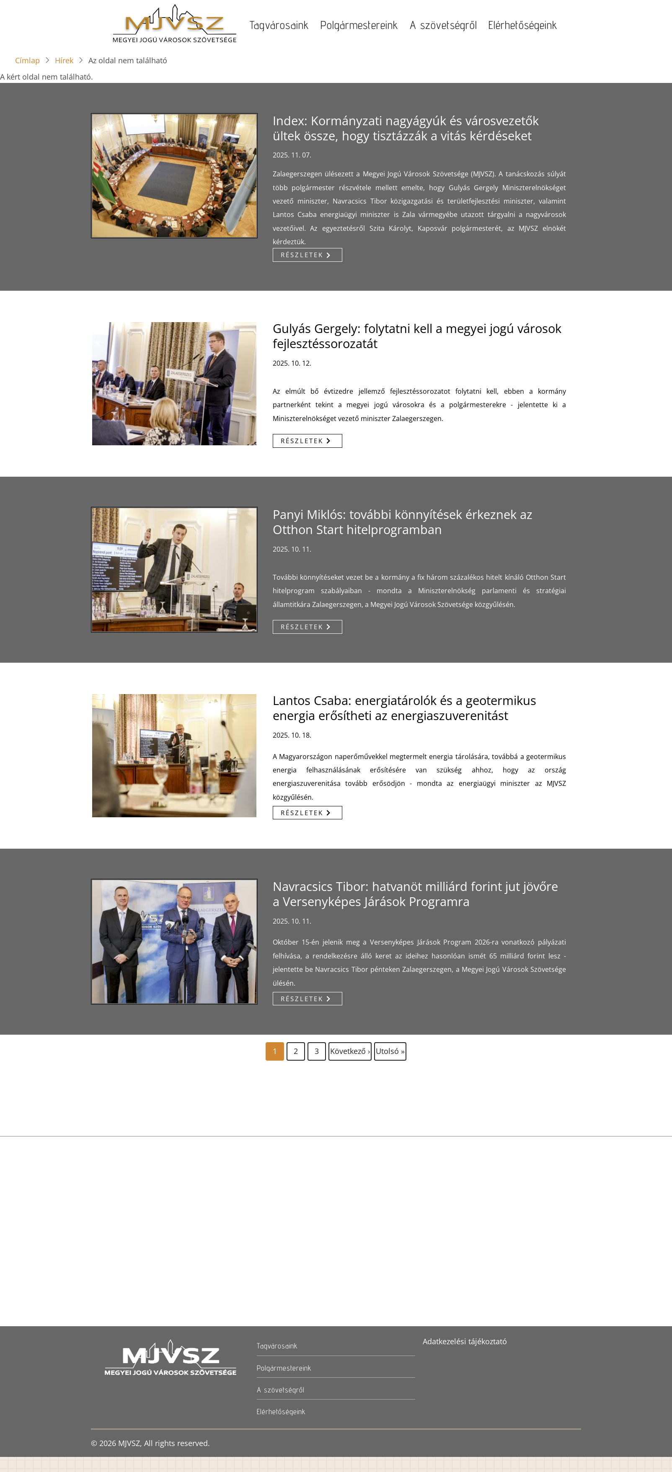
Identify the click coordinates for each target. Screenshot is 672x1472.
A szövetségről (443, 24)
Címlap (27, 60)
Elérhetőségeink (523, 24)
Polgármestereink (359, 24)
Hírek (64, 60)
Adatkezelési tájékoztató (465, 1341)
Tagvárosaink (279, 24)
